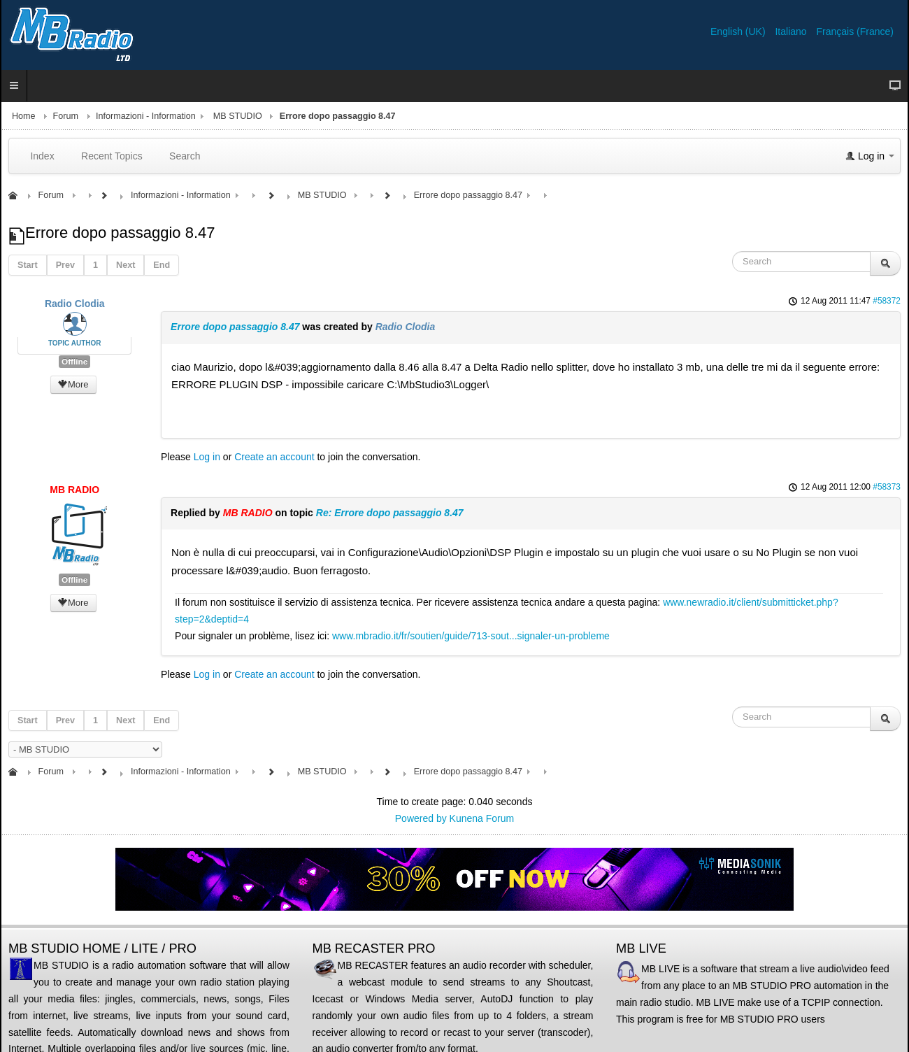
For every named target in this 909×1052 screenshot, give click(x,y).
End (161, 265)
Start (27, 265)
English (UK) (739, 31)
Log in (207, 456)
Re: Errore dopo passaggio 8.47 (390, 512)
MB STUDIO (237, 116)
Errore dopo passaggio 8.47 (235, 326)
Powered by (421, 818)
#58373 (887, 487)
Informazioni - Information (146, 116)
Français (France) (855, 31)
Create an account (274, 456)
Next (125, 265)
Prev (65, 265)
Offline (74, 362)
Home (24, 116)
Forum (65, 116)
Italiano (792, 31)
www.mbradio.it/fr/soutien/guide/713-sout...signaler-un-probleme (471, 635)
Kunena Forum (482, 818)
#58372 (887, 301)
